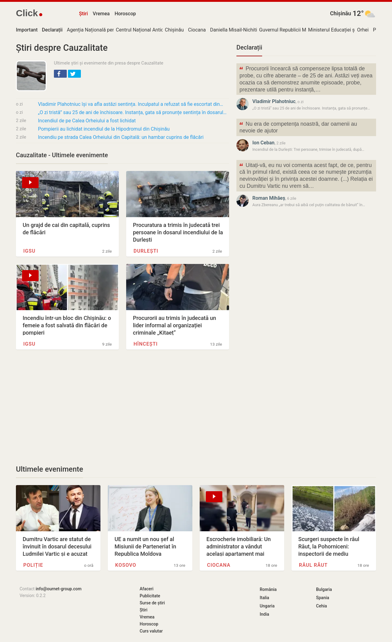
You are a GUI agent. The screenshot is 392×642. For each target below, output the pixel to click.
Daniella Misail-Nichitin (235, 30)
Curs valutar (151, 631)
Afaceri (146, 588)
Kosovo (125, 565)
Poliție (33, 565)
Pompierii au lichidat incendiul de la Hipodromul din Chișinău (104, 129)
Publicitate (150, 595)
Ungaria (267, 605)
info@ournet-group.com (58, 588)
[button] (60, 74)
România (268, 589)
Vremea (101, 14)
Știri (83, 14)
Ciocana (197, 30)
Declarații (249, 47)
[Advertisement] (122, 407)
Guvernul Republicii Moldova (290, 30)
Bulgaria (324, 589)
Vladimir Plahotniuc (274, 101)
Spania (322, 597)
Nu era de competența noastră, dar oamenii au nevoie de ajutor (298, 127)
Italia (264, 597)
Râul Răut (313, 565)
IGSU (29, 251)
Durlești (146, 251)
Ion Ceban (263, 143)
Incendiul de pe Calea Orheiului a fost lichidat (87, 121)
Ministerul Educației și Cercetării (343, 30)
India (264, 614)
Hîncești (146, 344)
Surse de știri (152, 602)
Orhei (363, 30)
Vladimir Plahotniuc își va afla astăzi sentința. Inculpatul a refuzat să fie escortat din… (130, 104)
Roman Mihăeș (268, 198)
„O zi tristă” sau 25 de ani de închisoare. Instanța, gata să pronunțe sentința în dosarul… (132, 112)
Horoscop (125, 14)
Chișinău (340, 13)
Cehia (321, 605)
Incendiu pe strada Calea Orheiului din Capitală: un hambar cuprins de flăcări (121, 137)
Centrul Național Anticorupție (147, 30)
